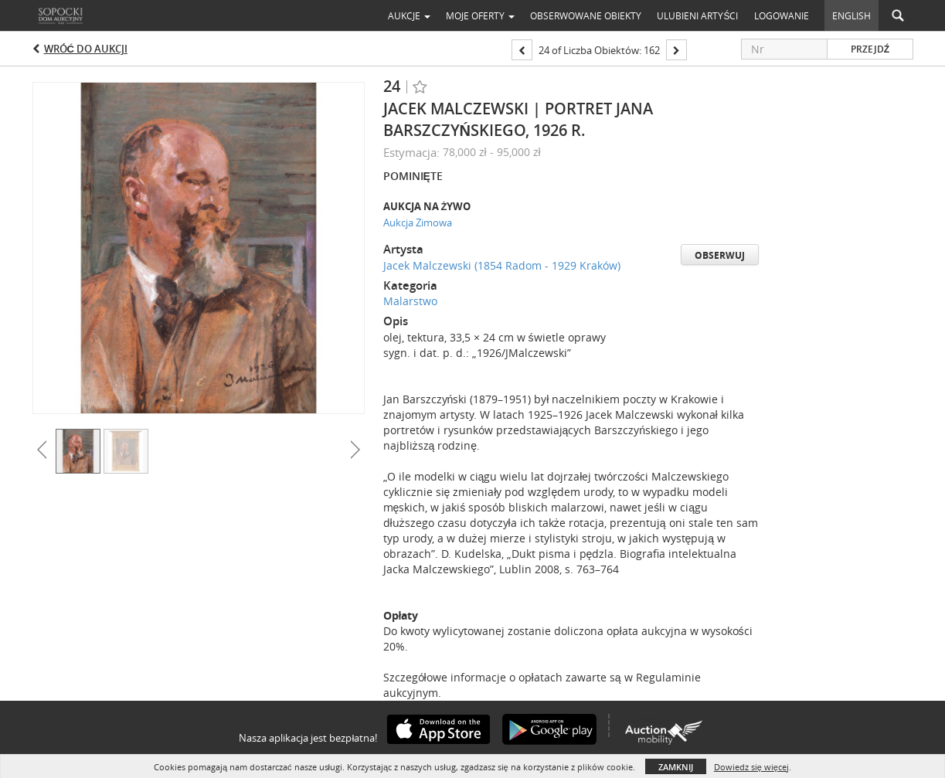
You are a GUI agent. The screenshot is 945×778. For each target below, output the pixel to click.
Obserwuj (720, 255)
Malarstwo (410, 301)
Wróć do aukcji (85, 49)
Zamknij (675, 767)
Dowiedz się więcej (751, 767)
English (851, 15)
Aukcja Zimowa (417, 222)
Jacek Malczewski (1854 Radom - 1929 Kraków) (501, 265)
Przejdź (870, 49)
